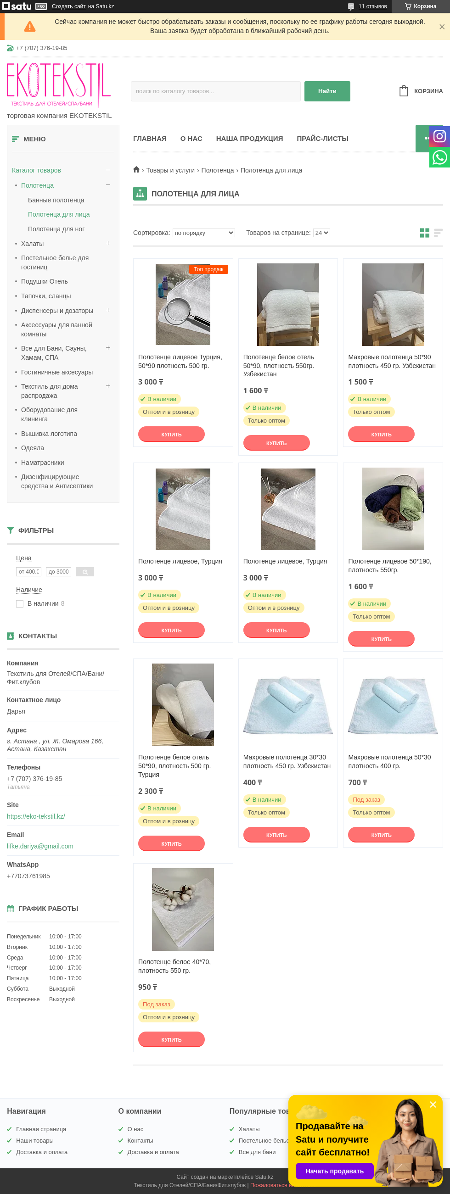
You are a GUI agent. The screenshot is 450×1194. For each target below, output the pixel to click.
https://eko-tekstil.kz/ (36, 816)
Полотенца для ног (56, 229)
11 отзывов (373, 6)
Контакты (140, 1140)
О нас (191, 138)
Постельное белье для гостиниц (55, 262)
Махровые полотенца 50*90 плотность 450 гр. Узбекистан (392, 361)
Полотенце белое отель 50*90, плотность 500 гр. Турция (174, 765)
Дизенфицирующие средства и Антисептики (57, 481)
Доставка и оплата (42, 1152)
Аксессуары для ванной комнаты (56, 329)
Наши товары (35, 1140)
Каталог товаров (36, 170)
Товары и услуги (170, 170)
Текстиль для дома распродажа (49, 391)
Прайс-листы (323, 138)
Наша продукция (249, 138)
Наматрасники (42, 462)
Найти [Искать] (327, 91)
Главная (150, 138)
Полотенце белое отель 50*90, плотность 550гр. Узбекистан (278, 365)
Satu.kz (264, 1177)
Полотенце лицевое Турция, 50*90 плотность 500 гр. (180, 361)
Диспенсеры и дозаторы (57, 310)
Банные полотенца (56, 200)
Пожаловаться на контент (283, 1185)
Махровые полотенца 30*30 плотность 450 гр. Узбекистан (287, 761)
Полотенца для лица (59, 214)
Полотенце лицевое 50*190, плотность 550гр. (389, 566)
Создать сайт (69, 6)
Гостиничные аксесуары (57, 372)
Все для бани (257, 1152)
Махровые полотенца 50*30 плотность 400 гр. (389, 761)
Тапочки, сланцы (46, 296)
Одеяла (32, 448)
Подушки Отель (44, 281)
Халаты (32, 243)
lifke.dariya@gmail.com (40, 846)
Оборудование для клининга (49, 414)
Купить (171, 434)
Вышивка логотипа (49, 433)
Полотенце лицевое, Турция (180, 561)
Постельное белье (264, 1140)
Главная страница (41, 1129)
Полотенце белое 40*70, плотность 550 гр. (174, 966)
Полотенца (37, 185)
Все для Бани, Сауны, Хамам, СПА (54, 353)
